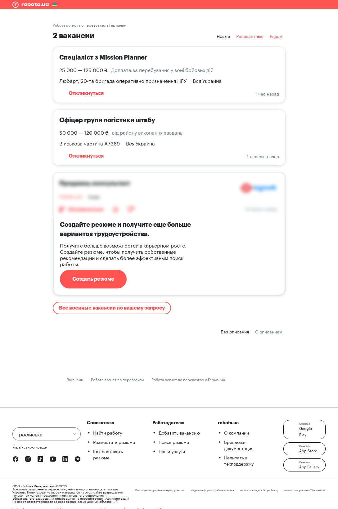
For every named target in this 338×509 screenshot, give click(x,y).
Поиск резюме (174, 441)
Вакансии (75, 379)
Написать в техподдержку (239, 460)
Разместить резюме (114, 441)
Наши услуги (172, 451)
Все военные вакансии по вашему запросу (112, 308)
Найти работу (107, 432)
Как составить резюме (108, 454)
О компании (236, 432)
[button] (304, 429)
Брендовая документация (238, 444)
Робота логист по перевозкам (117, 379)
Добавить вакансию (179, 432)
